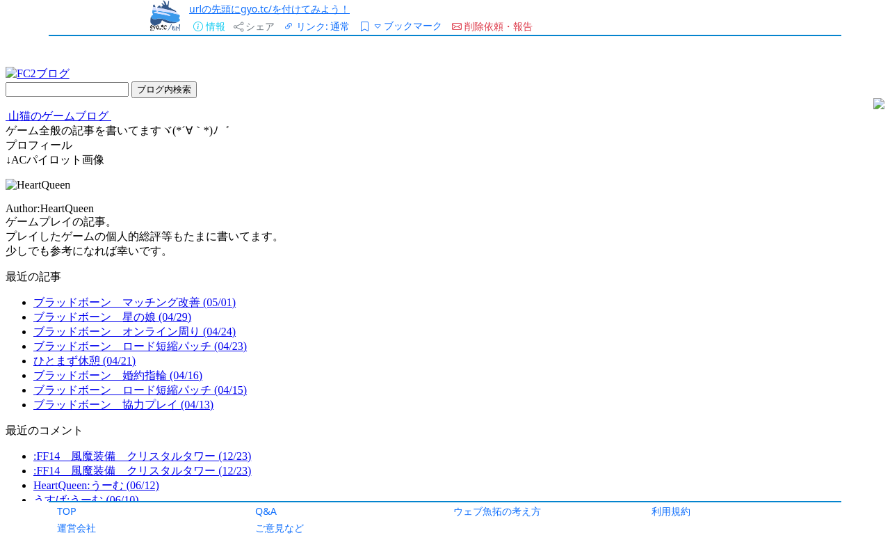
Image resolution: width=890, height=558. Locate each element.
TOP (66, 511)
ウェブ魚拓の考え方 (497, 511)
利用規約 (671, 511)
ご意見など (279, 527)
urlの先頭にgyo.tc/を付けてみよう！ (269, 8)
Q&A (266, 511)
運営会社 (76, 527)
